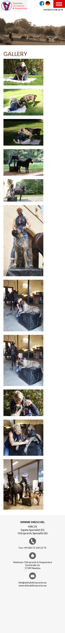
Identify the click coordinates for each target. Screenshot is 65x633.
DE (47, 3)
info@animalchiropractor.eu (32, 582)
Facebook (41, 3)
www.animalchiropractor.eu (32, 585)
